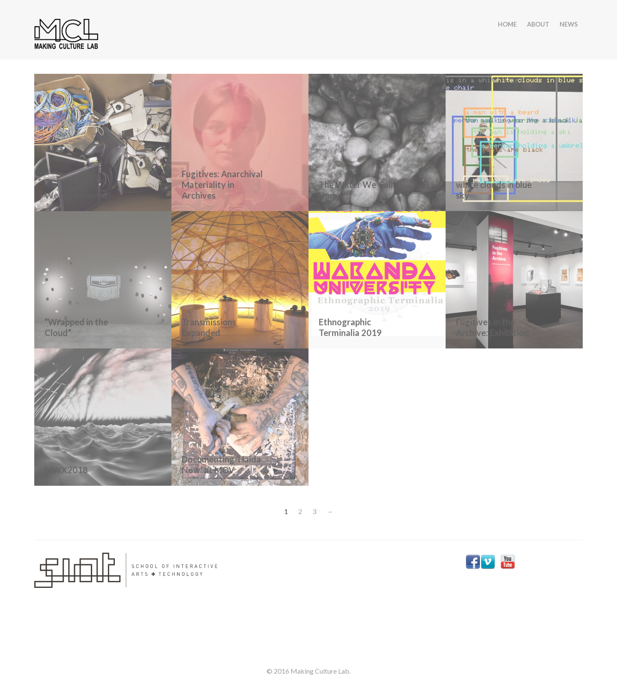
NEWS (569, 24)
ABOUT (538, 24)
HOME (507, 24)
